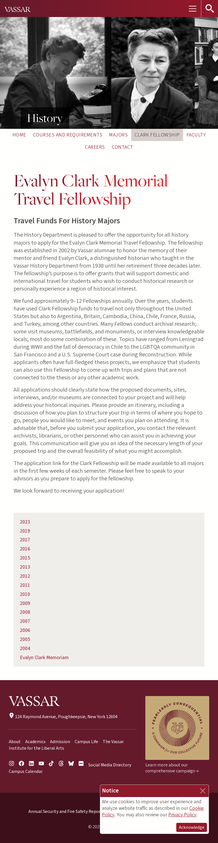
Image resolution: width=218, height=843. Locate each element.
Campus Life (86, 742)
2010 (25, 594)
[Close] (202, 791)
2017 (25, 539)
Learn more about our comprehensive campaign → (172, 768)
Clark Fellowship (157, 134)
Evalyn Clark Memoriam (44, 657)
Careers (95, 147)
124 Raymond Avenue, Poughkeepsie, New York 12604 (63, 717)
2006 (25, 630)
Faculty (196, 134)
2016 (25, 548)
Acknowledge (191, 827)
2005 (25, 639)
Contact (122, 147)
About (15, 742)
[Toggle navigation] (192, 8)
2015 (25, 558)
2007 (25, 621)
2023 (25, 521)
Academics (35, 742)
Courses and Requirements (67, 134)
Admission (60, 742)
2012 (25, 576)
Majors (118, 134)
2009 (25, 603)
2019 (25, 531)
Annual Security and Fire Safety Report (65, 811)
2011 (25, 585)
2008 (25, 612)
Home (19, 134)
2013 (25, 567)
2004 (25, 648)
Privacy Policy (182, 814)
